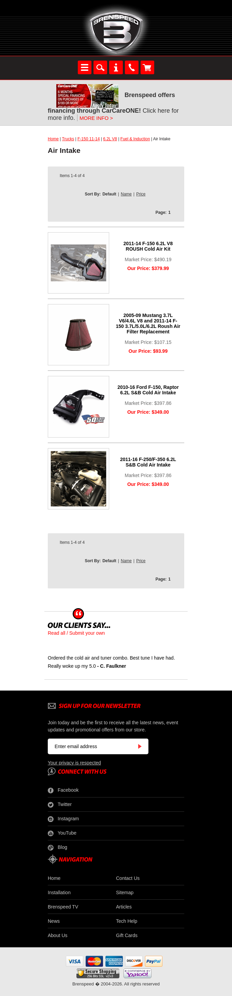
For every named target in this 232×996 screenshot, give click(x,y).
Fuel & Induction (135, 139)
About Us (58, 935)
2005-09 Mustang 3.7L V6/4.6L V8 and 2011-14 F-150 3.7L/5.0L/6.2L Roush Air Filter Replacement (148, 323)
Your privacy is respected (74, 762)
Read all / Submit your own (76, 633)
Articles (124, 907)
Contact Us (128, 878)
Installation (59, 892)
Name (126, 194)
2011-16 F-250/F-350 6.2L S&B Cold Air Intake (148, 462)
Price (140, 194)
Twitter (60, 805)
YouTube (62, 833)
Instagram (63, 819)
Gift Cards (126, 935)
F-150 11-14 (88, 139)
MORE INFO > (96, 118)
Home (53, 139)
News (54, 921)
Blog (57, 847)
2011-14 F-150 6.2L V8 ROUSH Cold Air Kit (148, 246)
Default (109, 194)
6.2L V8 (110, 139)
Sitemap (124, 892)
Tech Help (126, 921)
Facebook (63, 790)
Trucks (68, 139)
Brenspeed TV (63, 907)
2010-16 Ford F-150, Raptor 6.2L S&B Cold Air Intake (148, 389)
